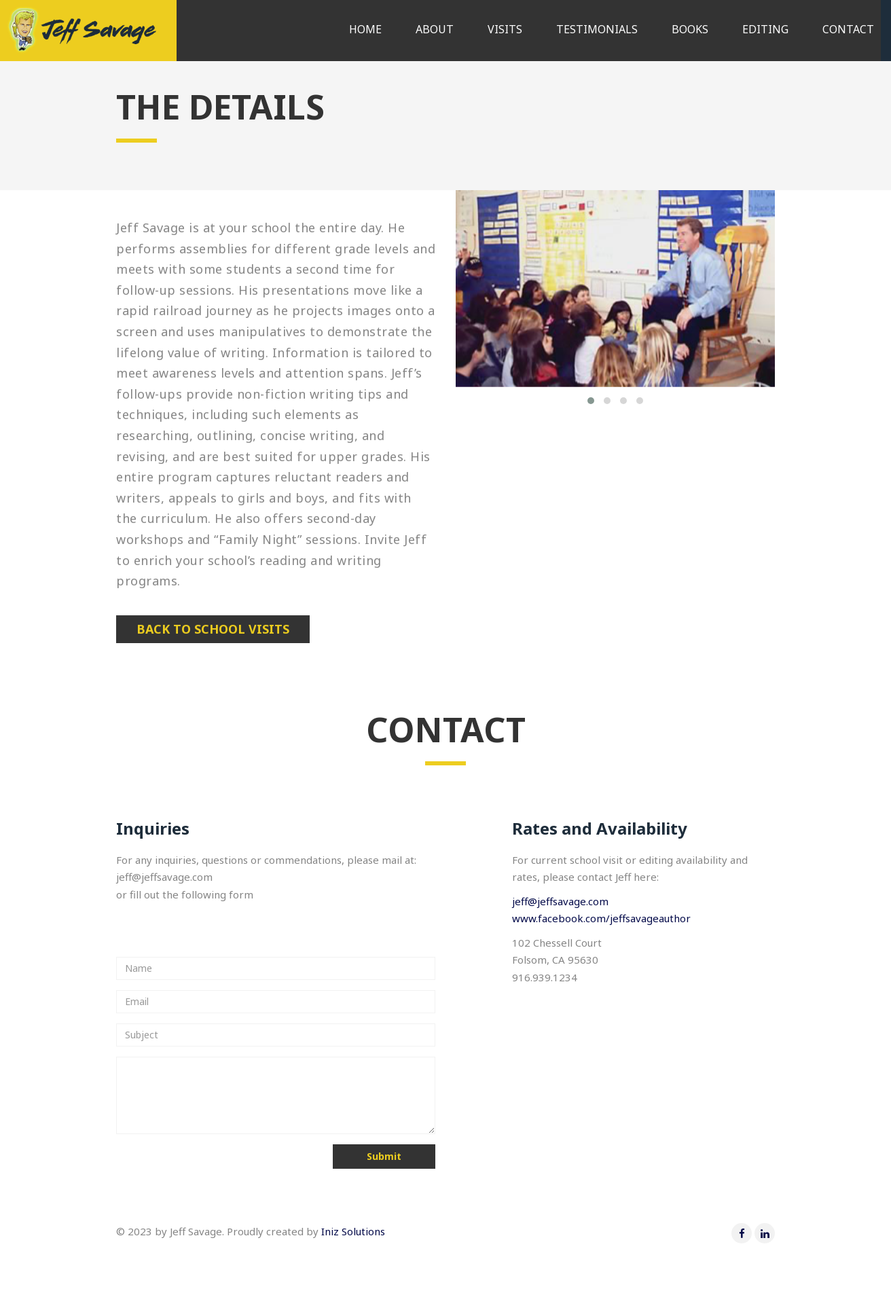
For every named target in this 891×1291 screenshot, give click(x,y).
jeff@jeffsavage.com (560, 901)
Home (365, 29)
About (435, 29)
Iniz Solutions (353, 1231)
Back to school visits (213, 629)
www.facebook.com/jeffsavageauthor (601, 918)
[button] (591, 400)
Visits (505, 29)
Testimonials (597, 29)
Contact (848, 29)
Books (690, 29)
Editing (765, 29)
